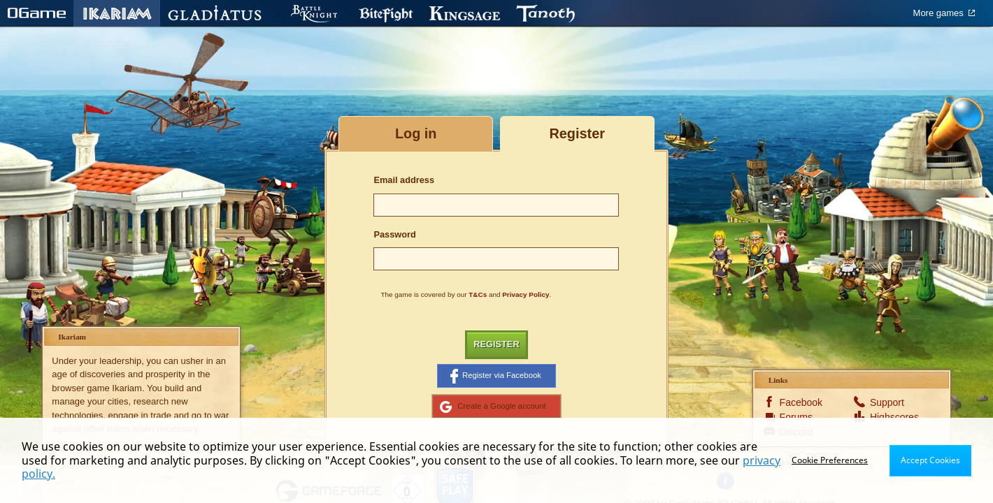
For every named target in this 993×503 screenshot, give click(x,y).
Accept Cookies (930, 460)
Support (887, 402)
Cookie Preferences (830, 460)
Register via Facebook (495, 376)
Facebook (801, 402)
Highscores (892, 417)
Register (496, 344)
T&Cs (478, 294)
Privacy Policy (525, 294)
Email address (403, 180)
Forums (796, 417)
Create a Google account (492, 406)
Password (394, 234)
